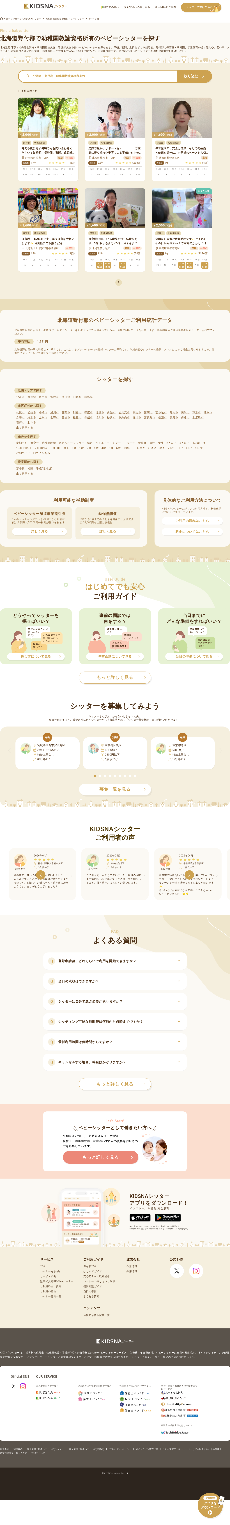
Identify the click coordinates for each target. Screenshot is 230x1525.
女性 (161, 443)
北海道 (20, 397)
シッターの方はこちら (203, 7)
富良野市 (149, 417)
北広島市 (198, 417)
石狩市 (20, 422)
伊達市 (185, 417)
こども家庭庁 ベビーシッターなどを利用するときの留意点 (192, 1449)
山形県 (77, 397)
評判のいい (23, 453)
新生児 (141, 448)
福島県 (88, 397)
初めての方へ (110, 7)
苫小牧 (20, 468)
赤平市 (20, 417)
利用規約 (17, 1449)
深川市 (137, 417)
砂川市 (111, 417)
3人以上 (185, 443)
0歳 (74, 448)
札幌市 (20, 412)
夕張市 (111, 412)
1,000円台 (198, 443)
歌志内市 (124, 417)
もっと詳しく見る (121, 1084)
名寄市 (54, 417)
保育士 (34, 443)
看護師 (142, 443)
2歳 (89, 448)
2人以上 (172, 443)
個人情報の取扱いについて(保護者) (86, 1449)
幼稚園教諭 (49, 443)
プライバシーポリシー (120, 1449)
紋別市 (31, 417)
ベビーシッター (88, 47)
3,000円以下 (61, 448)
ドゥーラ (129, 443)
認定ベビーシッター (71, 443)
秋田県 (66, 397)
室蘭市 (66, 412)
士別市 (43, 417)
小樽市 (43, 412)
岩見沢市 (124, 412)
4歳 (104, 448)
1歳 (81, 448)
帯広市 (88, 412)
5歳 (111, 448)
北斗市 (31, 422)
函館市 (31, 412)
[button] (95, 776)
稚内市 (174, 412)
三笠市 (66, 417)
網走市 (137, 412)
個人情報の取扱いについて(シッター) (46, 1449)
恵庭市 (174, 417)
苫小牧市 (161, 412)
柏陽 (30, 468)
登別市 (162, 417)
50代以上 (201, 448)
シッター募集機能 (138, 719)
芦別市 (196, 412)
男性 (152, 443)
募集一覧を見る (122, 789)
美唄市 (185, 412)
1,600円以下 (24, 448)
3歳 (96, 448)
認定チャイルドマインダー (104, 443)
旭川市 (54, 412)
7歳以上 (129, 448)
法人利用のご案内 (165, 7)
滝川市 (100, 417)
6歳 (118, 448)
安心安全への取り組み (137, 7)
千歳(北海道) (44, 468)
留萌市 (148, 412)
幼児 (162, 448)
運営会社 (4, 1449)
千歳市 (88, 417)
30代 (180, 448)
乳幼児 (152, 448)
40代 (189, 448)
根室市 (77, 417)
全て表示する (24, 427)
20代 (171, 448)
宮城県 (54, 397)
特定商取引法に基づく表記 (13, 1453)
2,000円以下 (42, 448)
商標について (38, 1453)
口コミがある (41, 453)
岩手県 (43, 397)
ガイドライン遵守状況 (147, 1449)
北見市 (100, 412)
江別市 (208, 412)
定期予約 (21, 443)
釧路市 (77, 412)
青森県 (31, 397)
